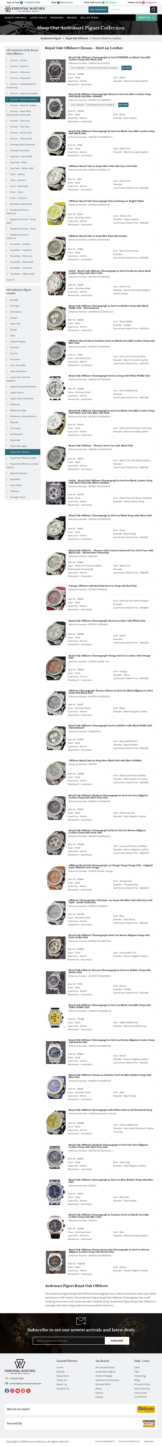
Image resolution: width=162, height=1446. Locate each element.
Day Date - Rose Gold (19, 156)
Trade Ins (62, 1380)
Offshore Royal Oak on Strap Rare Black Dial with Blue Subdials (105, 760)
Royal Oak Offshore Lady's (21, 458)
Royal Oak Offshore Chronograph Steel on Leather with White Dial (107, 620)
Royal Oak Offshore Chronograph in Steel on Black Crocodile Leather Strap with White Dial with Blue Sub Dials (112, 411)
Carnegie (12, 305)
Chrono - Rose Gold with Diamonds (21, 85)
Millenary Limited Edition (21, 416)
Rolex (98, 1389)
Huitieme (13, 359)
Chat (137, 1367)
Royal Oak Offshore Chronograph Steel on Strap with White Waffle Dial (109, 375)
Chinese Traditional (129, 1442)
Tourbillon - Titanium (19, 268)
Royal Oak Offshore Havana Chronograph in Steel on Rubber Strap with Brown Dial (110, 971)
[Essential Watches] (25, 9)
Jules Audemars (16, 371)
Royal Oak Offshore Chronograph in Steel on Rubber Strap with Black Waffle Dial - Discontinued (108, 306)
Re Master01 (14, 434)
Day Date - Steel (16, 162)
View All (10, 279)
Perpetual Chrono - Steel (21, 229)
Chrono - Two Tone (18, 126)
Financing (140, 1376)
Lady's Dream (15, 392)
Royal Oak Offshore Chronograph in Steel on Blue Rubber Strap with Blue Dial (111, 1180)
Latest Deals (38, 17)
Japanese (149, 1442)
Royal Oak (13, 440)
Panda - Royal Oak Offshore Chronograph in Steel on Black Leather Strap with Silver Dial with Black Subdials (110, 481)
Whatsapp (109, 2)
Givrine (12, 353)
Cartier (99, 1393)
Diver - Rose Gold (17, 186)
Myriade (12, 422)
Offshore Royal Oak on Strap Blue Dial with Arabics (98, 236)
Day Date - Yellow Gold (19, 168)
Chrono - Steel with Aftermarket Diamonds (18, 113)
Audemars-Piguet (105, 1371)
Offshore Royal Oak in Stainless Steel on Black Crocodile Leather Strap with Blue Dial (112, 341)
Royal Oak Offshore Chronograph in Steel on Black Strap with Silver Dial (110, 515)
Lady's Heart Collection (20, 398)
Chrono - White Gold (18, 132)
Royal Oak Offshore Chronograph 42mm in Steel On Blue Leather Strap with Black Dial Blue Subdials (110, 95)
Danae (11, 329)
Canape (12, 300)
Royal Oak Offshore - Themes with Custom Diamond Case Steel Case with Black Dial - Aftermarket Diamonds (111, 551)
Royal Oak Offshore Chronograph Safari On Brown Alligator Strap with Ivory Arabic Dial (109, 936)
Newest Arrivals (16, 17)
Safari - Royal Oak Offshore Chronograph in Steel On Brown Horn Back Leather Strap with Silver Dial (110, 272)
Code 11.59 (13, 323)
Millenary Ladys (16, 410)
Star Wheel (14, 485)
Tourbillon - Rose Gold (19, 262)
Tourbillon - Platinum (19, 256)
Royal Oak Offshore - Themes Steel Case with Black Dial (101, 445)
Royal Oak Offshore (18, 452)
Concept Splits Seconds (20, 144)
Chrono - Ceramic (17, 66)
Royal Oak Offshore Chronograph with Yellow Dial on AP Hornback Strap (110, 1109)
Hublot (99, 1397)
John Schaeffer (16, 365)
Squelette (13, 479)
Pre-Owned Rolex (105, 1367)
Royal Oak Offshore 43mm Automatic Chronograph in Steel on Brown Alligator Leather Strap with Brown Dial (109, 1250)
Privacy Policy (142, 1384)
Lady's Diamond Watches (21, 386)
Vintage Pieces (15, 497)
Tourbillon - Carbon (18, 244)
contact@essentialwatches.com (23, 1383)
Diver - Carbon (15, 174)
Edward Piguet (15, 341)
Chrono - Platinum (18, 72)
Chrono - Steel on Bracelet (22, 93)
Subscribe (117, 1340)
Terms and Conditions (140, 1395)
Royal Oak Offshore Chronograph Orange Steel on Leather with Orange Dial (109, 656)
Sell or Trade (89, 17)
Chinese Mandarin (105, 1442)
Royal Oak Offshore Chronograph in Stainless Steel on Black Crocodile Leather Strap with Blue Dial (109, 1215)
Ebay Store (63, 1376)
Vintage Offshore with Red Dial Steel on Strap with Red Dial (103, 585)
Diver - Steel (14, 192)
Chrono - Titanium (18, 121)
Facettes (12, 347)
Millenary (13, 404)
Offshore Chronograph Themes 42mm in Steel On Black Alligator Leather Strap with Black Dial (111, 691)
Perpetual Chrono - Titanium (18, 236)
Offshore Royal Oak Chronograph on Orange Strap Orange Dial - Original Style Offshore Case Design (111, 866)
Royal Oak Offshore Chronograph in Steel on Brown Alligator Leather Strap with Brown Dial (112, 1041)
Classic (12, 317)
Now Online (65, 2)
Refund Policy (142, 1389)
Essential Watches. (37, 1442)
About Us (146, 17)
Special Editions (16, 473)
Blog (137, 1380)
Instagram (149, 2)
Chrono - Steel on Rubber (21, 105)
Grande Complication (19, 204)
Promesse (13, 428)
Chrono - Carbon (17, 60)
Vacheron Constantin (107, 1380)
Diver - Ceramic (16, 180)
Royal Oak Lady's (16, 446)
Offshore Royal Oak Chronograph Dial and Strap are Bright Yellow (106, 201)
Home (60, 1367)
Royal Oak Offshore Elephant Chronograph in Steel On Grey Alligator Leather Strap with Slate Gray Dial (108, 796)
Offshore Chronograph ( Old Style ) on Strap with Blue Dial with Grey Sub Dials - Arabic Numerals (110, 901)
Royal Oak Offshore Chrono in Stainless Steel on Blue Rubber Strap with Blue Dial (110, 1076)
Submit (153, 9)
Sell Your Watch (98, 9)
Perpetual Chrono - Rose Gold (21, 221)
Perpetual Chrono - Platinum (18, 211)
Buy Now (126, 68)
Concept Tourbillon (18, 150)
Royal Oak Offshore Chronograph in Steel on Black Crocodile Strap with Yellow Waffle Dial (110, 1006)
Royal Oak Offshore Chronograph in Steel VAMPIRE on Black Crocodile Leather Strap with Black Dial (109, 58)
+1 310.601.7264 (30, 2)
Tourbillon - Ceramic (18, 250)
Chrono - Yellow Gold (19, 138)
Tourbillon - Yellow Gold (20, 274)
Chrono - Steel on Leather (21, 99)
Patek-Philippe (104, 1376)
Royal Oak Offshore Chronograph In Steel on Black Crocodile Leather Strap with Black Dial (112, 132)
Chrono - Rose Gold (18, 78)
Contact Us (63, 1389)
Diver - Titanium (16, 198)
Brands (72, 17)
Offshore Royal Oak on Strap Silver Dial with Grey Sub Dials (103, 166)
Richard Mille (103, 1384)
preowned (57, 17)
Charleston (14, 311)
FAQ (136, 1371)
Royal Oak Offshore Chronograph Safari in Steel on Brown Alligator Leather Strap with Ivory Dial (107, 831)
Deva (10, 335)
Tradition (13, 491)
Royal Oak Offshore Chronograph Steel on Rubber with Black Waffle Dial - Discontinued (111, 726)
